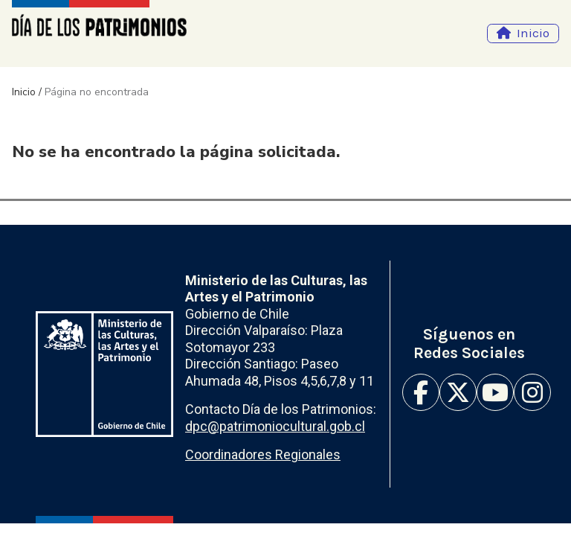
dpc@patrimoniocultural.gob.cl (275, 426)
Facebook (420, 392)
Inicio (533, 33)
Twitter (458, 392)
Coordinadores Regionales (263, 454)
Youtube (495, 392)
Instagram (532, 392)
